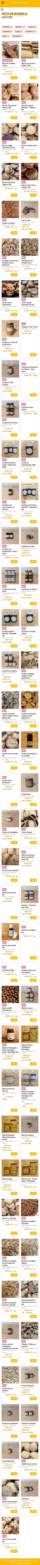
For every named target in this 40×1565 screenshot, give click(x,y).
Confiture (30, 31)
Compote (7, 31)
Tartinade (17, 36)
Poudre (32, 27)
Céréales (7, 27)
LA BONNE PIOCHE (20, 2)
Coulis (18, 31)
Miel (6, 36)
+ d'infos (14, 77)
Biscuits (20, 27)
